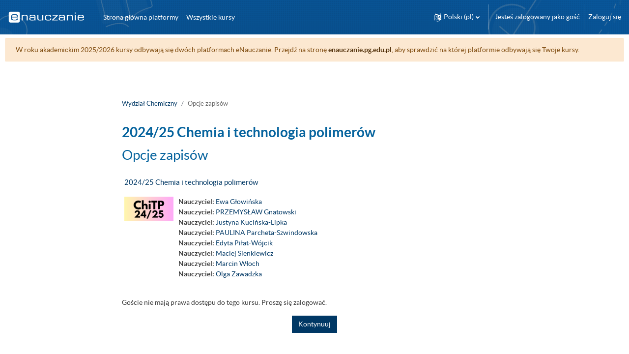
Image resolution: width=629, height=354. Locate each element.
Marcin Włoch (237, 274)
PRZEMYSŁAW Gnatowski (256, 222)
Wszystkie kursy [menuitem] (210, 17)
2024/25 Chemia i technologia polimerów (191, 192)
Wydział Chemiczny (149, 114)
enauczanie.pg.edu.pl (378, 50)
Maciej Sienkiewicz (244, 263)
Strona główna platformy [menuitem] (140, 17)
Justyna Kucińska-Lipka (251, 232)
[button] (457, 17)
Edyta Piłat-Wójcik (244, 253)
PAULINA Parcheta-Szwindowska (266, 243)
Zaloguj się (604, 17)
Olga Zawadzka (239, 284)
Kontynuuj (314, 334)
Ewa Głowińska (239, 212)
